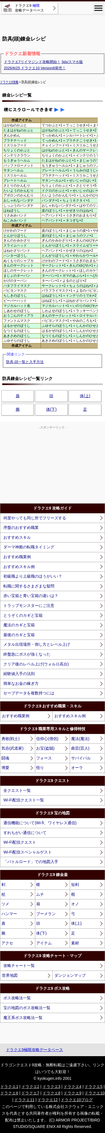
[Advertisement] (52, 22)
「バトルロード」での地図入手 (30, 861)
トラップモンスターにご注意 (28, 605)
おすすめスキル (17, 537)
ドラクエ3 (51, 1086)
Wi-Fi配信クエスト (19, 842)
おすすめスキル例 (19, 566)
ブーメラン (46, 913)
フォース (44, 758)
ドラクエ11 (24, 1100)
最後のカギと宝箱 (19, 635)
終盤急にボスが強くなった (26, 654)
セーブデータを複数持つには (28, 693)
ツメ (5, 904)
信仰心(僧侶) (47, 738)
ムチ (40, 894)
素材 (75, 943)
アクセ (7, 943)
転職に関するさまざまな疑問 (28, 586)
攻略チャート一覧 (19, 965)
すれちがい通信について (24, 832)
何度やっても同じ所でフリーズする (34, 518)
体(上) (85, 396)
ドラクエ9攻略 (9, 82)
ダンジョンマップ (70, 975)
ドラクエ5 (93, 1086)
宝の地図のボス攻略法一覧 (26, 1007)
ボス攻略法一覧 (17, 998)
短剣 (75, 884)
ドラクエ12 (48, 1100)
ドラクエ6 (9, 1093)
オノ (75, 904)
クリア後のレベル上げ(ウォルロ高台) (36, 664)
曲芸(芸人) (80, 748)
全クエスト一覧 (17, 790)
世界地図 (10, 975)
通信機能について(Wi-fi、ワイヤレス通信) (39, 823)
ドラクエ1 (9, 1086)
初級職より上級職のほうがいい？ (32, 576)
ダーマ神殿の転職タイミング (28, 547)
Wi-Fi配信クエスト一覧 (23, 800)
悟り (40, 767)
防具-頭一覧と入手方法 (25, 362)
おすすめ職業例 (17, 557)
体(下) (51, 409)
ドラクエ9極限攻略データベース (34, 1049)
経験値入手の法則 (19, 673)
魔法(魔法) (80, 738)
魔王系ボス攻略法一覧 (23, 1017)
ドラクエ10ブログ (77, 1100)
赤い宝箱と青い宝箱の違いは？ (30, 595)
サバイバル (81, 758)
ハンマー (9, 913)
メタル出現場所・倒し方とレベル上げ (36, 644)
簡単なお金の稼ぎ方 (21, 683)
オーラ (77, 767)
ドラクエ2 (30, 1086)
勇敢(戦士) (10, 738)
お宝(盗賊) (45, 748)
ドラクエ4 (72, 1086)
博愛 (5, 767)
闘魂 (5, 758)
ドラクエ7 (30, 1093)
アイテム (44, 943)
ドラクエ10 (95, 1093)
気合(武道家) (12, 748)
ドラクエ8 (51, 1093)
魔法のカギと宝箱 (19, 625)
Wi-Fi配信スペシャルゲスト (27, 852)
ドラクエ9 (72, 1093)
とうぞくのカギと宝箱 (23, 615)
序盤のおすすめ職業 (21, 527)
